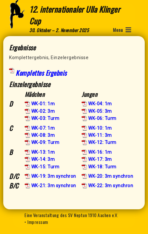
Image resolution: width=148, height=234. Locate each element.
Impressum (37, 221)
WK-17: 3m (100, 159)
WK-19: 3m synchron (53, 176)
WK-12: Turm (102, 142)
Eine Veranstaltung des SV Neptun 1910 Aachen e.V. (71, 215)
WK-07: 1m (43, 128)
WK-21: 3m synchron (53, 185)
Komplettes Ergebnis (41, 73)
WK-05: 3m (100, 111)
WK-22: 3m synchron (110, 185)
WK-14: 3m (43, 159)
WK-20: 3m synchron (110, 176)
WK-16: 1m (100, 152)
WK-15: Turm (45, 166)
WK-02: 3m (43, 111)
